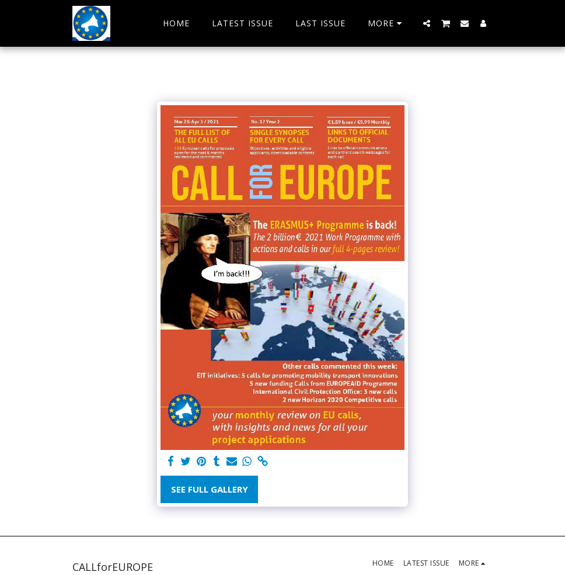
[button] (426, 23)
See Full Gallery (209, 489)
